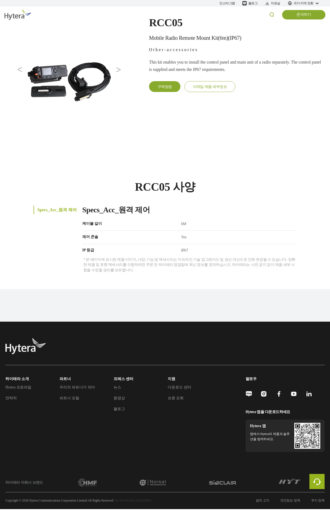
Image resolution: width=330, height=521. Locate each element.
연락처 (11, 398)
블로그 (119, 409)
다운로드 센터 (179, 387)
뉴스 (117, 387)
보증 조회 (176, 398)
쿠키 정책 (318, 500)
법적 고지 (262, 500)
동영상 (119, 398)
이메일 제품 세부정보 (210, 87)
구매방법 (164, 87)
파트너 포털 (69, 398)
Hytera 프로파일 (18, 387)
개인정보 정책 (290, 500)
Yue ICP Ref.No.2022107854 (132, 500)
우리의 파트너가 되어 (77, 387)
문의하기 (303, 14)
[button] (20, 70)
